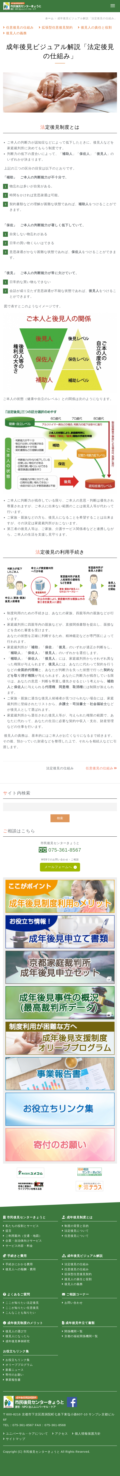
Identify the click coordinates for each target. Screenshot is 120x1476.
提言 (8, 1230)
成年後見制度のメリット (23, 1323)
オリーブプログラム (19, 1364)
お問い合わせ (73, 1302)
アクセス (61, 1433)
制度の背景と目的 (76, 1225)
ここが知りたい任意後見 (22, 1307)
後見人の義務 (16, 33)
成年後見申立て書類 (78, 1323)
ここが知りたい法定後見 (22, 1302)
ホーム (49, 18)
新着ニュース (14, 1369)
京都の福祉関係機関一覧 (81, 1336)
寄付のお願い (14, 1374)
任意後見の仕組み (20, 27)
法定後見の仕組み (76, 1264)
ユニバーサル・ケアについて (27, 1433)
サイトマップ (15, 1439)
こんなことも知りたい (20, 1312)
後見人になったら (17, 1336)
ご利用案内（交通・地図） (23, 1235)
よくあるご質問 (16, 1294)
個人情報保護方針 (88, 1433)
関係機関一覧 (73, 1331)
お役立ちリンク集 (17, 1359)
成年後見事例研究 (17, 1341)
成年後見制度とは (77, 1217)
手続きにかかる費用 (19, 1264)
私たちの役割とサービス (22, 1225)
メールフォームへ (58, 867)
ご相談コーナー (75, 1294)
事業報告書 (13, 1379)
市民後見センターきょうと (24, 1217)
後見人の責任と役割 (96, 27)
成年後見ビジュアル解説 (82, 1255)
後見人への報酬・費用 (20, 1269)
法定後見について (76, 1230)
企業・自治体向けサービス (23, 1240)
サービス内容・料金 (19, 1245)
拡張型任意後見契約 (57, 27)
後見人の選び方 (16, 1331)
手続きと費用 (15, 1255)
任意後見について (76, 1235)
